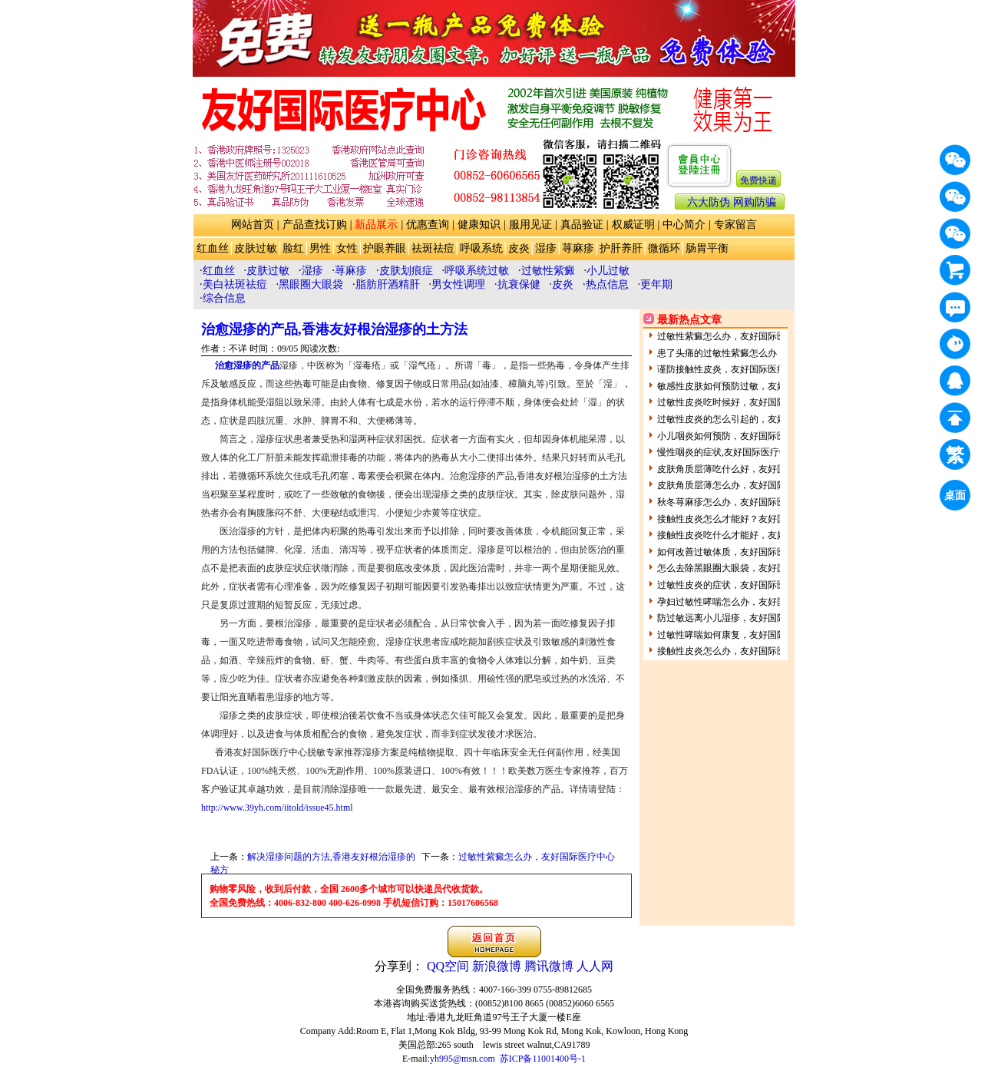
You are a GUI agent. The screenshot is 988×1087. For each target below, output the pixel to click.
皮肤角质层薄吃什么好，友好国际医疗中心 (744, 469)
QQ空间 (448, 966)
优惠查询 (427, 224)
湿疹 (546, 248)
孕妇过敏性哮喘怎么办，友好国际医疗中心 (744, 601)
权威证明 (633, 224)
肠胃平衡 (707, 248)
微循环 (664, 248)
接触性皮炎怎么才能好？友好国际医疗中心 (744, 519)
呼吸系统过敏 (476, 270)
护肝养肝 (621, 248)
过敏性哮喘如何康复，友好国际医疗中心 (740, 634)
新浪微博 (496, 966)
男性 (320, 248)
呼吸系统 (481, 248)
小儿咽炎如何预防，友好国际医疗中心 (735, 436)
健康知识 (479, 224)
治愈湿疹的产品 (247, 365)
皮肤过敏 (255, 248)
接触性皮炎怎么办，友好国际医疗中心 (735, 651)
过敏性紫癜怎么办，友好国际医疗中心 (536, 856)
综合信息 (224, 298)
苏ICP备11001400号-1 (543, 1058)
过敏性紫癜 (548, 270)
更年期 (656, 284)
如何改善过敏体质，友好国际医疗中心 (735, 552)
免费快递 (758, 180)
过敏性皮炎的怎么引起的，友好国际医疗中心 (749, 419)
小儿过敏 (608, 270)
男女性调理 (458, 284)
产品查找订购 (315, 224)
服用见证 (530, 224)
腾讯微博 (548, 966)
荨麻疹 (578, 248)
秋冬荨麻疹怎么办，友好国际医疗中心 (735, 502)
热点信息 (607, 284)
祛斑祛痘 (432, 248)
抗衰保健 (518, 284)
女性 (347, 248)
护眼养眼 (384, 248)
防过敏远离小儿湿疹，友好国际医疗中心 (740, 618)
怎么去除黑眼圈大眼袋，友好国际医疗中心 (744, 568)
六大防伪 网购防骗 (731, 202)
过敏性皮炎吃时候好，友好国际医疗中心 (740, 402)
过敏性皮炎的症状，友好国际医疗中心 (735, 585)
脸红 (293, 248)
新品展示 (376, 224)
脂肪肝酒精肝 (387, 284)
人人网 (595, 966)
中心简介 (684, 224)
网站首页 (252, 224)
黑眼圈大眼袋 (311, 284)
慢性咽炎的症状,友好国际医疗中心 (727, 452)
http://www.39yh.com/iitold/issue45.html (277, 807)
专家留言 (735, 224)
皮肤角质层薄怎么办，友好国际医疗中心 (740, 485)
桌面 (957, 497)
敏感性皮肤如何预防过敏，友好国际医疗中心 (749, 386)
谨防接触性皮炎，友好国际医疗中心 (731, 369)
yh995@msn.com (462, 1058)
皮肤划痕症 (406, 270)
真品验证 (581, 224)
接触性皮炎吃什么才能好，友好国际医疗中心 (749, 535)
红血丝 (213, 248)
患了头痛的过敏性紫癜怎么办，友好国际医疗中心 (758, 353)
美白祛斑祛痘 (235, 284)
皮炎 (519, 248)
